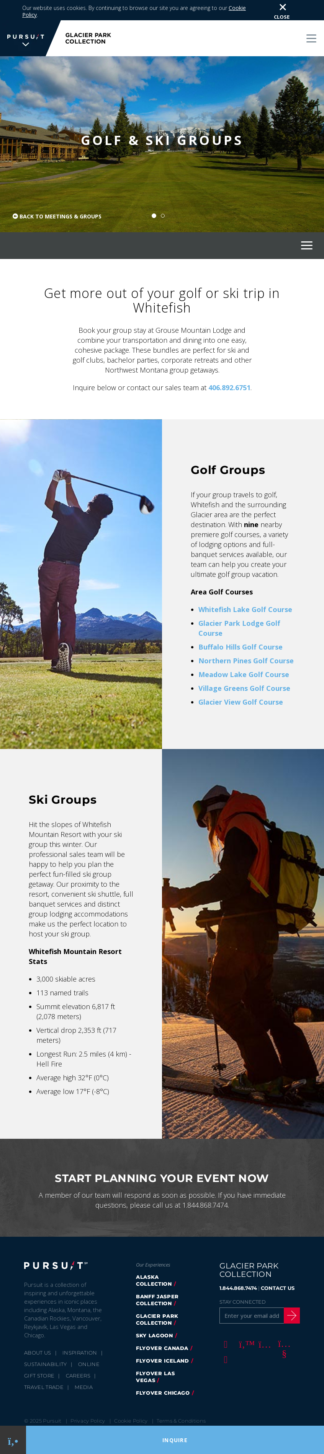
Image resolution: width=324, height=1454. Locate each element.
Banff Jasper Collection (157, 1279)
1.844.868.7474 (238, 1268)
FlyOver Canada (162, 1328)
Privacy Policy (87, 1400)
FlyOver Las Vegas (155, 1356)
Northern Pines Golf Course (246, 640)
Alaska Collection (154, 1260)
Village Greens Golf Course (244, 667)
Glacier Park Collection (157, 1299)
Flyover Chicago (163, 1372)
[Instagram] (263, 1324)
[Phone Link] (13, 1440)
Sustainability (45, 1344)
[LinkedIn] (224, 1339)
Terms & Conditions (181, 1400)
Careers (78, 1355)
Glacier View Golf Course (240, 681)
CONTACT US (278, 1268)
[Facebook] (224, 1324)
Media (84, 1367)
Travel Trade (44, 1367)
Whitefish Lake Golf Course (245, 589)
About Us (37, 1332)
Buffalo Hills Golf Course (240, 626)
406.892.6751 (229, 367)
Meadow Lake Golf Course (243, 654)
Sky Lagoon (154, 1315)
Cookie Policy (130, 1400)
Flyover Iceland (162, 1340)
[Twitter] (244, 1324)
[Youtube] (283, 1324)
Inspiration (79, 1332)
